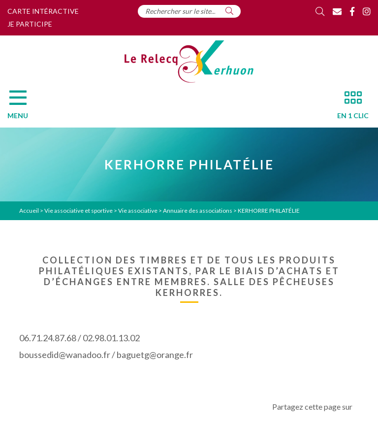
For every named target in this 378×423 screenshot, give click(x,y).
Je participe (29, 24)
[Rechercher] (229, 11)
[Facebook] (352, 11)
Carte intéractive (43, 11)
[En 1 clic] (349, 107)
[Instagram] (367, 11)
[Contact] (337, 11)
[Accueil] (189, 61)
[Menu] (22, 107)
